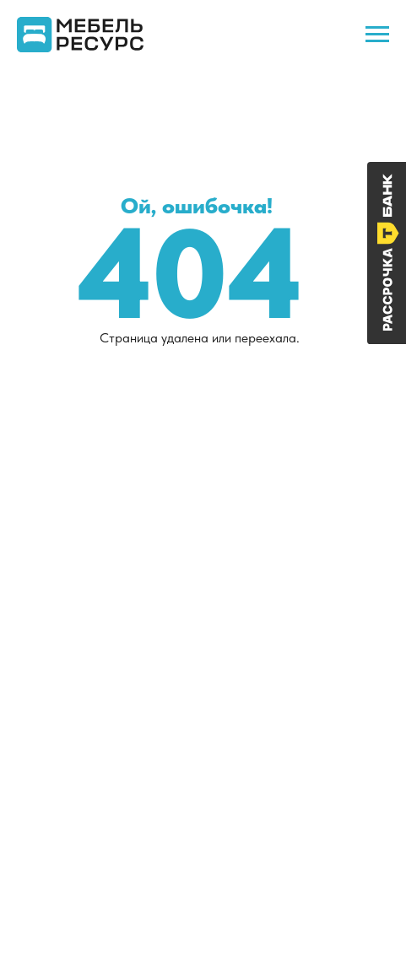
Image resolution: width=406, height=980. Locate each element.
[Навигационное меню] (377, 34)
